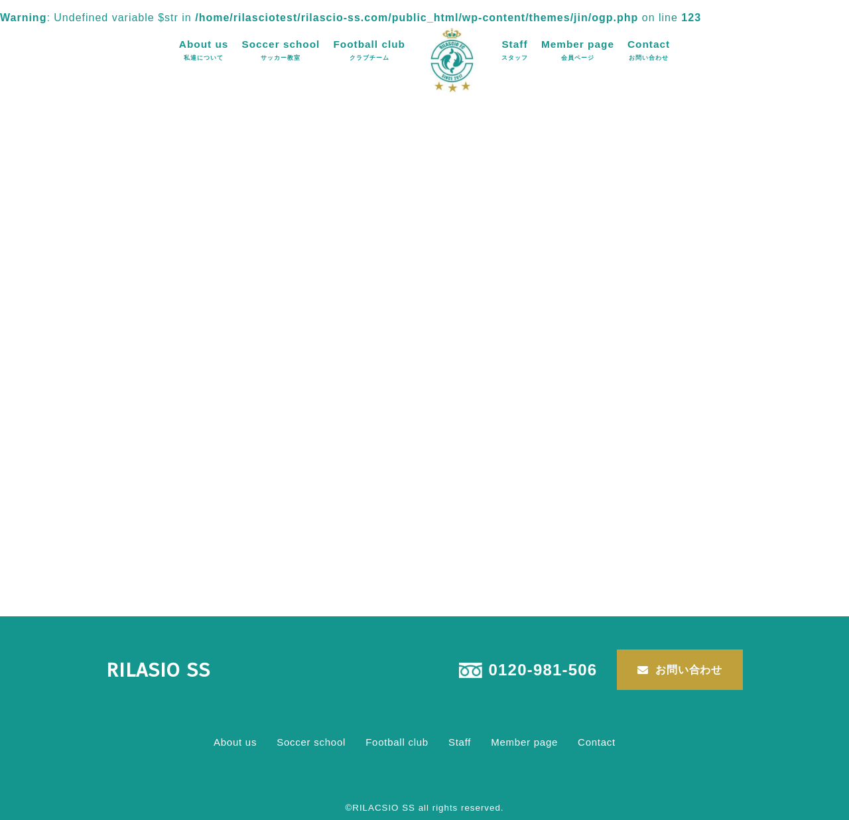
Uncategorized (273, 596)
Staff (514, 49)
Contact (648, 49)
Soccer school (280, 49)
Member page (577, 49)
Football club (369, 49)
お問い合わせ (688, 669)
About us (204, 49)
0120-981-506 (543, 670)
